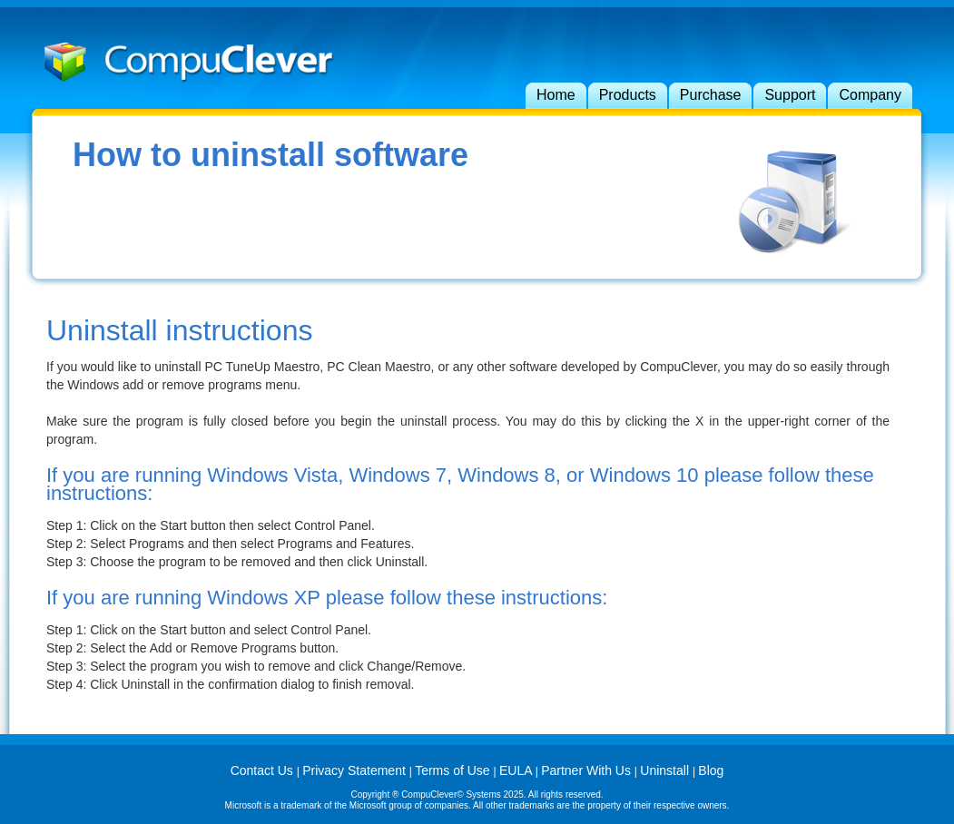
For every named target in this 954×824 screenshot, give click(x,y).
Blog (710, 770)
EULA (517, 770)
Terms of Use (454, 770)
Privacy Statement (355, 770)
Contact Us (264, 770)
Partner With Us (587, 770)
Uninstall (666, 770)
